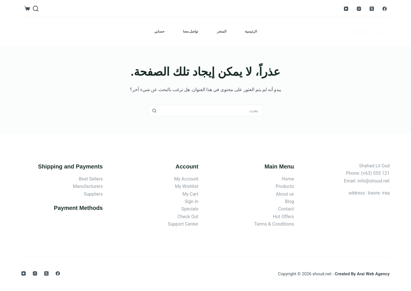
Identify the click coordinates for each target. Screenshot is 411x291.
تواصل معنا (190, 31)
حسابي (159, 31)
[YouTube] (346, 9)
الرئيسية (251, 31)
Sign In (191, 201)
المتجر (221, 31)
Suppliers (93, 194)
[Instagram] (359, 9)
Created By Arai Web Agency (362, 273)
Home (288, 179)
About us (285, 194)
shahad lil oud (367, 31)
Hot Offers (283, 216)
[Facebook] (384, 9)
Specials (189, 209)
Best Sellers (91, 179)
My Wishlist (186, 186)
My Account (186, 179)
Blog (289, 201)
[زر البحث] (154, 110)
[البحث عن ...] (211, 110)
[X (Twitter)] (372, 9)
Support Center (183, 224)
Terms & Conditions (274, 224)
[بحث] (36, 8)
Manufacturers (88, 186)
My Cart (190, 194)
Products (285, 186)
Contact (286, 209)
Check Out (188, 216)
